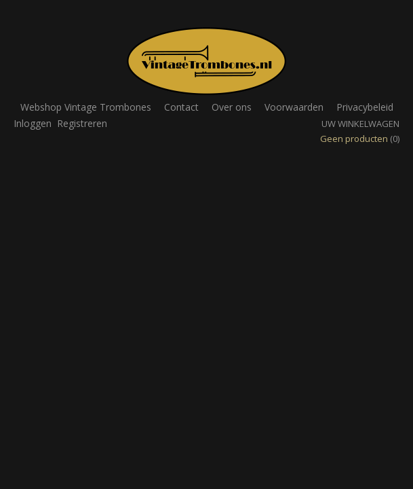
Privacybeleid (364, 107)
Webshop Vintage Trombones (85, 107)
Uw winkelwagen (360, 123)
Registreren (82, 123)
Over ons (232, 107)
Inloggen (33, 123)
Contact (181, 107)
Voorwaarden (293, 107)
